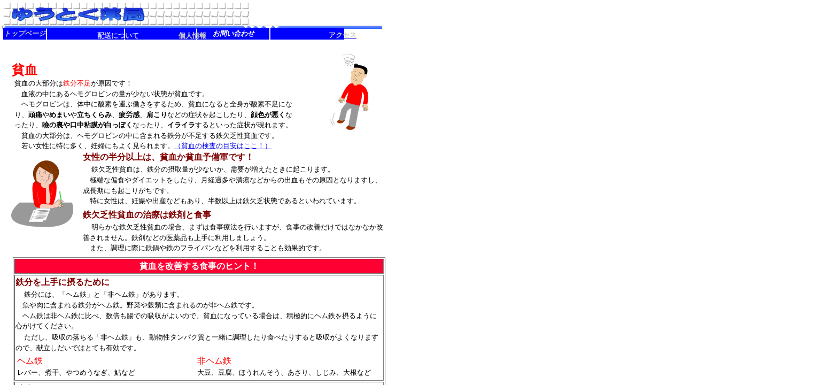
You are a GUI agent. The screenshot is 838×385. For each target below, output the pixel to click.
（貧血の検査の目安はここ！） (222, 146)
